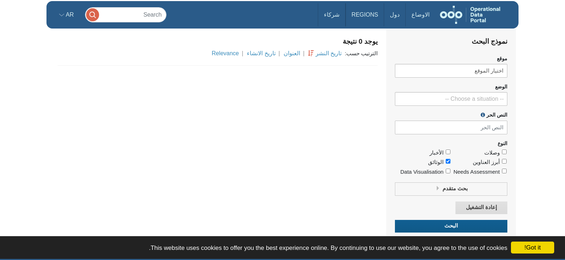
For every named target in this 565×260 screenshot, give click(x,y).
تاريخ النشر (329, 53)
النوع (502, 143)
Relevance (225, 53)
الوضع (501, 87)
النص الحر (494, 115)
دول (395, 15)
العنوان (292, 53)
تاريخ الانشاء (261, 53)
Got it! (532, 247)
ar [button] (69, 15)
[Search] (125, 14)
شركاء (331, 15)
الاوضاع (420, 15)
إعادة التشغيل (481, 207)
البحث (451, 226)
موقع (502, 58)
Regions (365, 15)
